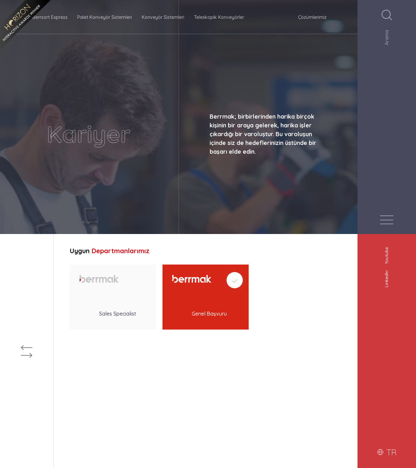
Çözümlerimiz (312, 17)
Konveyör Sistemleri (163, 17)
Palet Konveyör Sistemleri (104, 17)
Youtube (386, 253)
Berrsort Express (50, 17)
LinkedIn (386, 276)
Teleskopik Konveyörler (219, 17)
